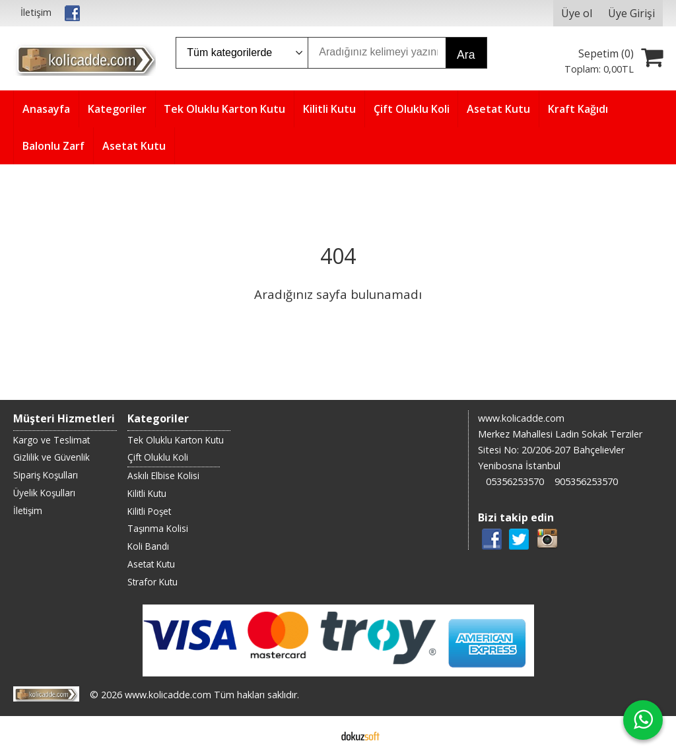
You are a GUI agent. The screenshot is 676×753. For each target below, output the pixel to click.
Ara (466, 54)
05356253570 (515, 481)
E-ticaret (317, 734)
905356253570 (586, 481)
